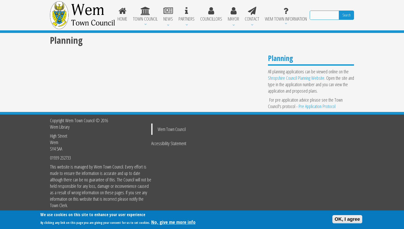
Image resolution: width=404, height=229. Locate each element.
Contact (252, 14)
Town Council (145, 14)
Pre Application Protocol (317, 106)
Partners (186, 14)
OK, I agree (347, 220)
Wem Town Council (172, 129)
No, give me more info (173, 223)
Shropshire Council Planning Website (296, 78)
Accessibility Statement (168, 143)
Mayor (233, 14)
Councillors (211, 14)
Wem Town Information (286, 14)
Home (122, 14)
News (168, 14)
